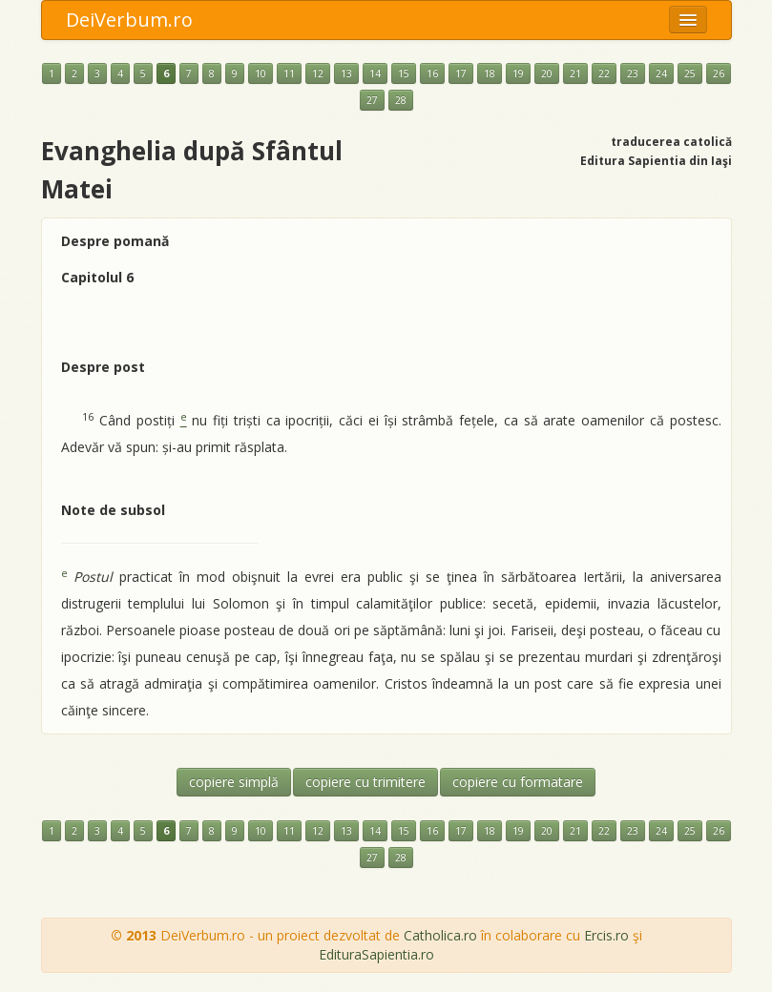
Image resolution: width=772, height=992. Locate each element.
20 (547, 73)
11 (289, 73)
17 (461, 73)
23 (632, 73)
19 (518, 73)
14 (375, 73)
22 (604, 73)
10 (260, 73)
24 (661, 73)
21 (575, 73)
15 (403, 73)
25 (690, 73)
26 (718, 73)
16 (432, 73)
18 (489, 73)
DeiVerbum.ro (129, 19)
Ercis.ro (606, 935)
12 (317, 73)
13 (346, 73)
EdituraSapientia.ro (376, 954)
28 (401, 100)
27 (372, 100)
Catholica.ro (440, 935)
